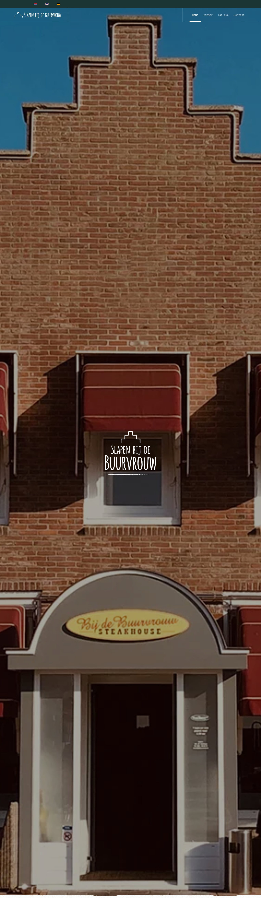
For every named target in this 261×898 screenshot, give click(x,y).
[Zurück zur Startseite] (37, 15)
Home (195, 14)
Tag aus (223, 14)
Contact (239, 14)
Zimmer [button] (208, 14)
